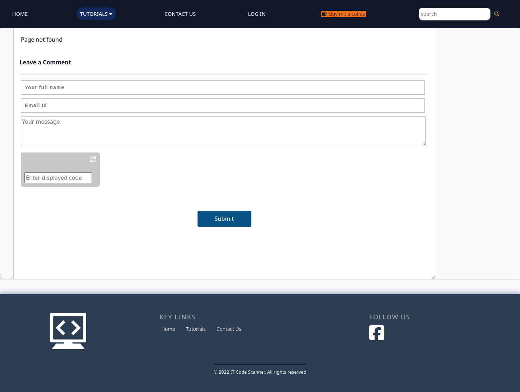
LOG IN (257, 13)
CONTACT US (180, 13)
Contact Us (229, 328)
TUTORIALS (96, 13)
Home (168, 328)
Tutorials (196, 328)
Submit (224, 219)
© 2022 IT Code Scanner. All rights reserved (260, 372)
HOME (20, 13)
